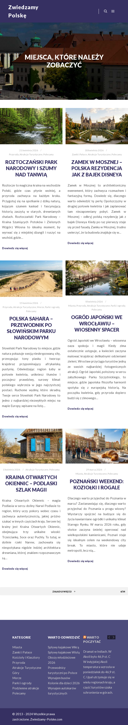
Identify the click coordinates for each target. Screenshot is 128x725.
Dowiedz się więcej (15, 248)
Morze (40, 307)
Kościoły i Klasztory (26, 657)
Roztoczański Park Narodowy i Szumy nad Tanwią (31, 168)
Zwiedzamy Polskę (23, 11)
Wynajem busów (59, 678)
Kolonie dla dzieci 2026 (64, 683)
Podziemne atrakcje (25, 688)
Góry (15, 673)
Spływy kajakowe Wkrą (63, 647)
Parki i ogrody (52, 307)
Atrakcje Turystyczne (31, 154)
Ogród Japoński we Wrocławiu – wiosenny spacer (96, 323)
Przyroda (14, 154)
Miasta (72, 305)
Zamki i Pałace (79, 154)
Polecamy (48, 154)
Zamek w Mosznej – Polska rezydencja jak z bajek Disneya (96, 168)
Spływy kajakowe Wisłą (64, 652)
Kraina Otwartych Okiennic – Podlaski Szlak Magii (31, 483)
